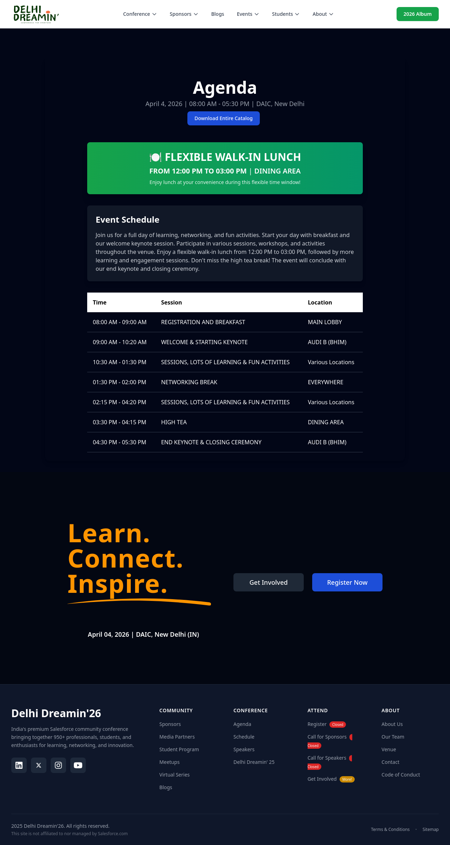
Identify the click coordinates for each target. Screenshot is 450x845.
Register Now (347, 582)
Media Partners (177, 736)
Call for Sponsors (327, 736)
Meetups (169, 762)
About (323, 14)
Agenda (242, 724)
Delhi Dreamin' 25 (254, 762)
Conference (140, 14)
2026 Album (418, 14)
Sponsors (184, 14)
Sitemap (431, 829)
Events (248, 14)
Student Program (179, 749)
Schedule (244, 736)
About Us (392, 724)
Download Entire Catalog (223, 118)
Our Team (392, 736)
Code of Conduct (400, 774)
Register (317, 724)
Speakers (244, 749)
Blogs (217, 14)
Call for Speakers (327, 757)
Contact (390, 762)
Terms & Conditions (390, 829)
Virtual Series (174, 774)
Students (286, 14)
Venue (388, 749)
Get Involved (269, 582)
